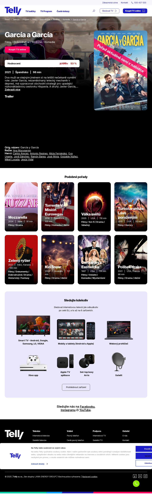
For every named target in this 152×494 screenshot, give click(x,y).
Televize (16, 20)
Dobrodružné (46, 20)
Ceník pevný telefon (75, 441)
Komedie (68, 20)
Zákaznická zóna (107, 3)
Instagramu (67, 411)
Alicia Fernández (62, 153)
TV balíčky (31, 11)
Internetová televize (41, 436)
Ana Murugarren (23, 150)
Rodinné (58, 20)
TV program (38, 450)
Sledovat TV (109, 11)
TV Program (46, 11)
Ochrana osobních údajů (103, 450)
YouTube (86, 411)
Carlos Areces (21, 153)
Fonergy (126, 455)
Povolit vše (132, 471)
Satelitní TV (98, 441)
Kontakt (123, 3)
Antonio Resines (41, 153)
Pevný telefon (73, 436)
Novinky (126, 445)
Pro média (126, 450)
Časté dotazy (63, 11)
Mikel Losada (22, 159)
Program (26, 20)
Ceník (35, 455)
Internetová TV (99, 436)
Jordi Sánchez (23, 156)
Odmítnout (132, 486)
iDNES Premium (129, 459)
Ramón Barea (41, 156)
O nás (124, 436)
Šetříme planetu (99, 455)
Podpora (97, 432)
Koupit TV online (135, 11)
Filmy (35, 20)
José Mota (57, 156)
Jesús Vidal (38, 159)
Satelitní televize (39, 441)
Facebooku (87, 407)
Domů (7, 20)
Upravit (132, 478)
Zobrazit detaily (37, 489)
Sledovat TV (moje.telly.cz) (44, 459)
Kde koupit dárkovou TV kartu (45, 445)
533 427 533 (11, 464)
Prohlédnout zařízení (76, 388)
